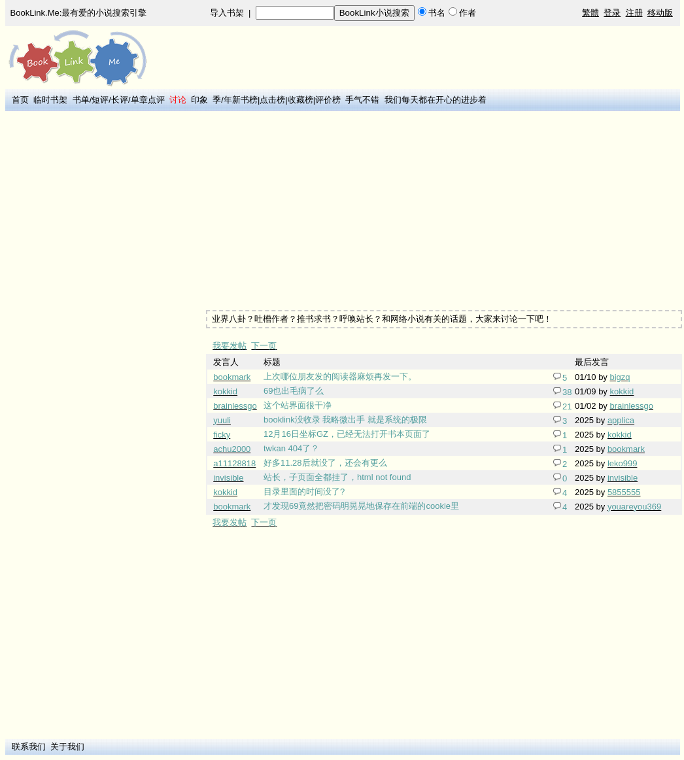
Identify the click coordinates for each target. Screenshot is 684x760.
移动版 (660, 13)
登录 (612, 13)
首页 (20, 100)
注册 (634, 13)
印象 (199, 100)
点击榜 (272, 100)
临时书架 (50, 100)
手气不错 (362, 100)
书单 (81, 100)
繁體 (590, 13)
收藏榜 (300, 100)
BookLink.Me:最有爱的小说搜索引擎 (78, 13)
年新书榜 (241, 100)
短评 (100, 100)
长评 (119, 100)
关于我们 (67, 746)
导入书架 (227, 13)
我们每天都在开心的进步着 (436, 100)
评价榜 (328, 100)
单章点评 (148, 100)
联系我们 (29, 746)
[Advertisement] (105, 309)
